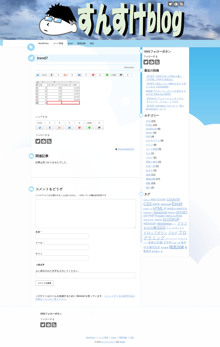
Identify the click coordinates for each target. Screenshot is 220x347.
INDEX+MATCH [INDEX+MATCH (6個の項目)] (177, 208)
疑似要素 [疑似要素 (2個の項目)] (165, 248)
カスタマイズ (153, 140)
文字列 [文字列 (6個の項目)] (167, 242)
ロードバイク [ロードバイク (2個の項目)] (171, 239)
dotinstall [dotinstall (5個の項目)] (166, 204)
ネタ (148, 153)
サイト (39, 253)
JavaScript (151, 129)
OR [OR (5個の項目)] (145, 215)
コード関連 (58, 43)
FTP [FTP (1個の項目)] (150, 209)
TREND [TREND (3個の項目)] (158, 219)
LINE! (114, 75)
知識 (148, 175)
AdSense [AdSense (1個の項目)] (146, 200)
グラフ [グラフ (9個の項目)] (182, 223)
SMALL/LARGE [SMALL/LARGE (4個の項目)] (173, 216)
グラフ (149, 145)
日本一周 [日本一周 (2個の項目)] (176, 243)
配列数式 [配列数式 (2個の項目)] (156, 251)
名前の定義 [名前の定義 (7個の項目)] (155, 242)
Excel (70, 43)
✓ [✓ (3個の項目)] (175, 223)
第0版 (122, 342)
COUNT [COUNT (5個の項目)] (161, 199)
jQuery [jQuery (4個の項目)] (171, 212)
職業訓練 (81, 43)
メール (39, 243)
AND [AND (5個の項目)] (153, 199)
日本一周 (150, 166)
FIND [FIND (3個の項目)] (146, 209)
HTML (149, 125)
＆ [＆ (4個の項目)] (161, 251)
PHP (148, 136)
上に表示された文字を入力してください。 (57, 271)
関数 (148, 183)
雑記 (92, 43)
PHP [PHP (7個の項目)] (151, 215)
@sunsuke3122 (126, 149)
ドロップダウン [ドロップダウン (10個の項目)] (155, 233)
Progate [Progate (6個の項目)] (160, 215)
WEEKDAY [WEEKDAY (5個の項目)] (149, 223)
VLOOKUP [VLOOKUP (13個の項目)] (171, 219)
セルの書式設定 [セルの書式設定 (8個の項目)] (154, 227)
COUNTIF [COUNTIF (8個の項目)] (173, 199)
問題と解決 (152, 162)
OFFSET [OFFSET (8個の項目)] (182, 212)
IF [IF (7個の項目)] (165, 208)
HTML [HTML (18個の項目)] (158, 208)
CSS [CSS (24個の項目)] (147, 204)
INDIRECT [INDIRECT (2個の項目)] (148, 213)
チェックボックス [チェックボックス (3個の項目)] (175, 228)
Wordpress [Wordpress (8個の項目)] (164, 223)
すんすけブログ (108, 342)
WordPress (43, 43)
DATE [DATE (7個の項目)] (156, 204)
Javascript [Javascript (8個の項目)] (160, 212)
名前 (38, 232)
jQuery (149, 132)
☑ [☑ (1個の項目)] (173, 224)
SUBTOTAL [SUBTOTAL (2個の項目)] (148, 220)
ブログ (149, 157)
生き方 (149, 170)
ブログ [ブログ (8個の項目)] (173, 232)
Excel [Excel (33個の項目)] (177, 203)
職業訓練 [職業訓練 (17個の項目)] (176, 247)
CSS (148, 121)
